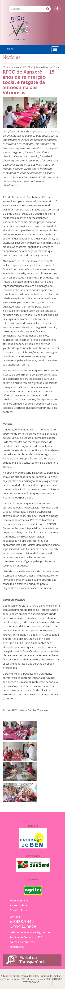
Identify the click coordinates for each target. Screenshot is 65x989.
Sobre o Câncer (19, 905)
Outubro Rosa (18, 910)
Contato (15, 916)
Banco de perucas (44, 67)
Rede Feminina (19, 900)
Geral (56, 67)
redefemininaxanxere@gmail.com (31, 932)
